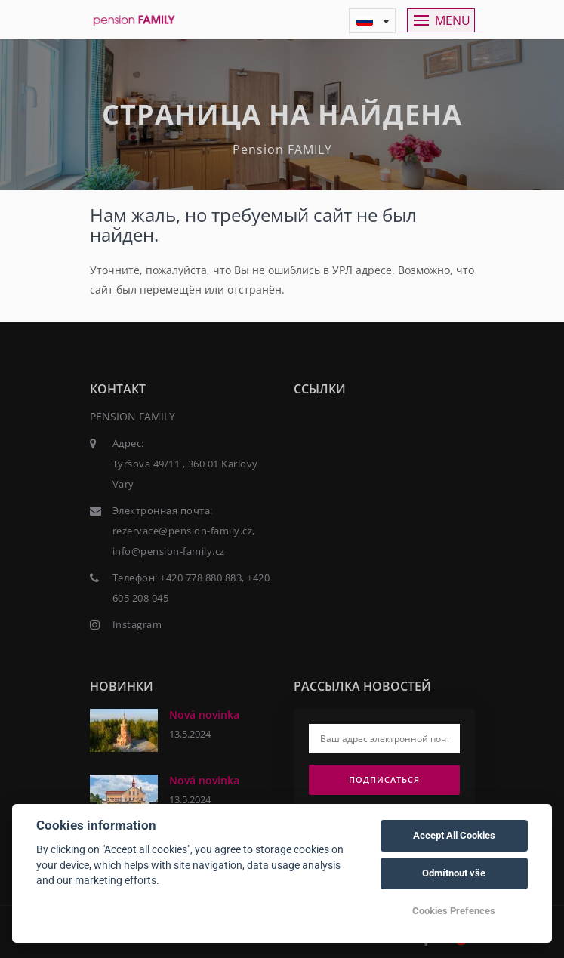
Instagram (137, 624)
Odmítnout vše (453, 873)
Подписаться (384, 779)
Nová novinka (204, 714)
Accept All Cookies (454, 835)
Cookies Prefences (453, 910)
